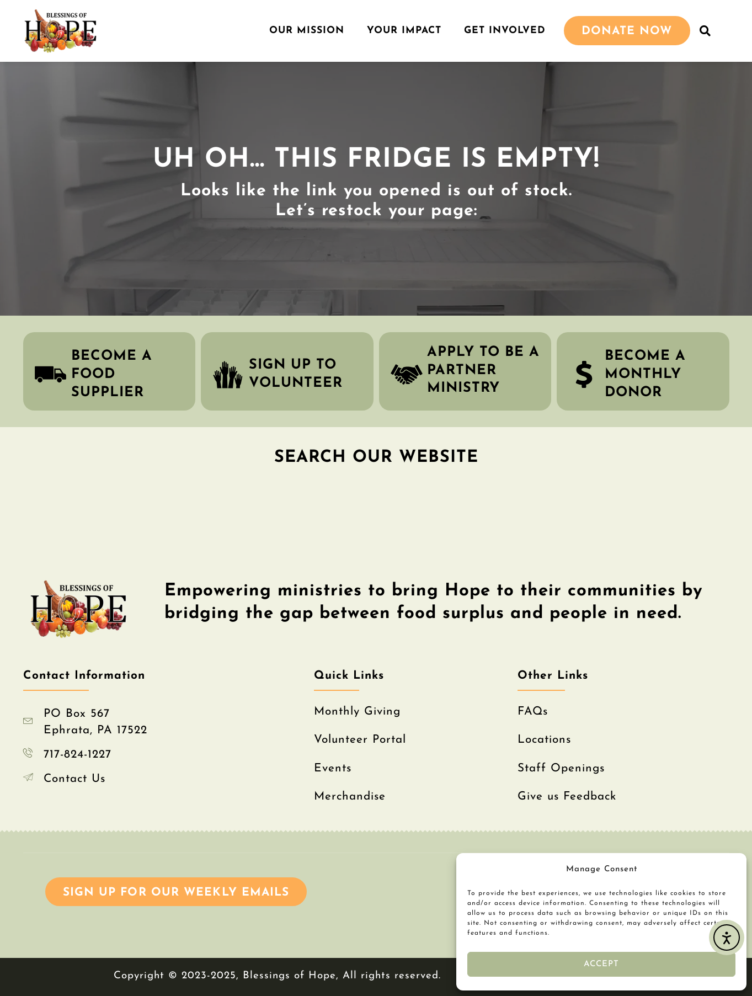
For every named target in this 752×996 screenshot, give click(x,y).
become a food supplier (111, 374)
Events (332, 768)
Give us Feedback (567, 796)
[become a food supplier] (50, 374)
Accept (602, 964)
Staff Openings (561, 768)
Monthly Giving (357, 711)
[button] (706, 31)
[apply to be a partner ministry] (406, 374)
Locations (544, 739)
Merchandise (350, 796)
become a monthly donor (645, 374)
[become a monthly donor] (584, 374)
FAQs (533, 711)
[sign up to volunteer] (228, 374)
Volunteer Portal (360, 739)
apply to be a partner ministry (483, 370)
